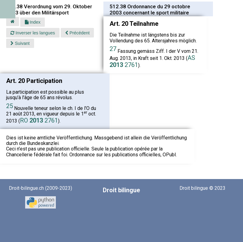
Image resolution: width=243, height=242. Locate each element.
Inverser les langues (32, 32)
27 (113, 49)
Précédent (77, 32)
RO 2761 (39, 120)
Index (32, 22)
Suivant (19, 43)
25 (9, 106)
